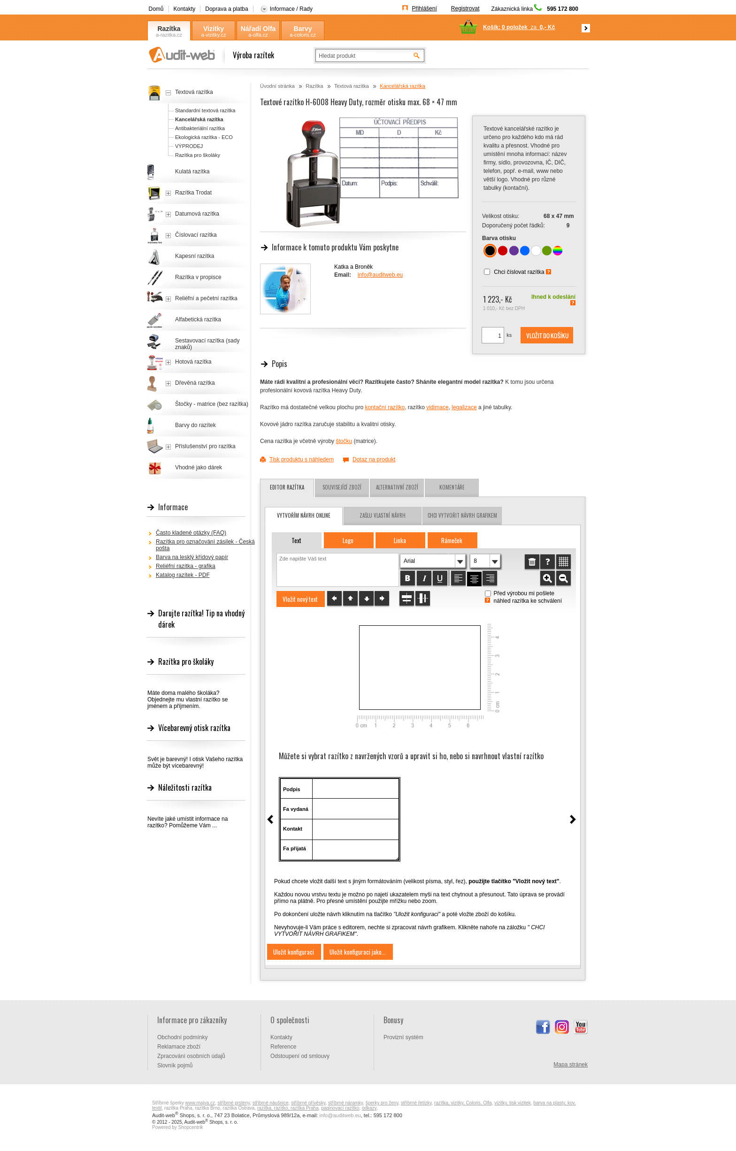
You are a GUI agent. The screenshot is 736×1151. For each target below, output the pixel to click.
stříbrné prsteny (234, 1102)
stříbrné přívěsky (308, 1102)
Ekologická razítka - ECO (204, 137)
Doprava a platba (226, 9)
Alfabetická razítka (198, 319)
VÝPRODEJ (189, 146)
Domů (156, 9)
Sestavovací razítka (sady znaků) (207, 343)
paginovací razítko (340, 1108)
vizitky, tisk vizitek (512, 1102)
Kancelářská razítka (402, 86)
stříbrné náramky (345, 1102)
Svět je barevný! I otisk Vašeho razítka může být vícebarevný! (195, 762)
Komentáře (452, 487)
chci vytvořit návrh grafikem (462, 515)
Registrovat (465, 8)
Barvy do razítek (195, 425)
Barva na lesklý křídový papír (192, 557)
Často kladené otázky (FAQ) (191, 532)
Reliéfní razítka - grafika (185, 566)
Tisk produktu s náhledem (301, 459)
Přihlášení (424, 8)
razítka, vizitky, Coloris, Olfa (463, 1102)
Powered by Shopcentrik (177, 1127)
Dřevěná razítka (195, 383)
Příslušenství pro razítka (205, 446)
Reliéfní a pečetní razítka (206, 298)
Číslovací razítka (196, 235)
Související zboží (341, 487)
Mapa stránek (570, 1064)
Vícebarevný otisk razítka (194, 727)
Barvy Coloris (302, 29)
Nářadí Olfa (258, 28)
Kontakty (185, 9)
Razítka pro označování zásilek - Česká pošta (205, 545)
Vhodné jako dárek (198, 467)
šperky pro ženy (382, 1102)
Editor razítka (287, 487)
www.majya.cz (200, 1102)
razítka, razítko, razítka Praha (288, 1108)
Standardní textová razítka (205, 110)
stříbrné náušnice (271, 1102)
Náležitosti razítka (185, 787)
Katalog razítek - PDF (183, 575)
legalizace (464, 407)
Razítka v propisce (198, 277)
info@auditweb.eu (380, 275)
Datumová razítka (197, 213)
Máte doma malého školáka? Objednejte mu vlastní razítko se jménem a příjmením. (187, 699)
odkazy (369, 1108)
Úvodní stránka (277, 86)
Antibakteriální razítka (200, 128)
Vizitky (213, 28)
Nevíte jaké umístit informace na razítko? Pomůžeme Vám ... (187, 822)
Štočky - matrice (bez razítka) (211, 404)
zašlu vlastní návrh (383, 515)
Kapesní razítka (194, 256)
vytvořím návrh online (303, 515)
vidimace (437, 407)
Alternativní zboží (397, 487)
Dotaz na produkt (374, 459)
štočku (344, 441)
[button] (546, 335)
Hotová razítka (193, 361)
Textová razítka (351, 86)
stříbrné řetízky (416, 1102)
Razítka (168, 28)
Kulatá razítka (192, 171)
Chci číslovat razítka (519, 272)
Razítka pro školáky (197, 155)
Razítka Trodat (193, 192)
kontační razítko (385, 407)
